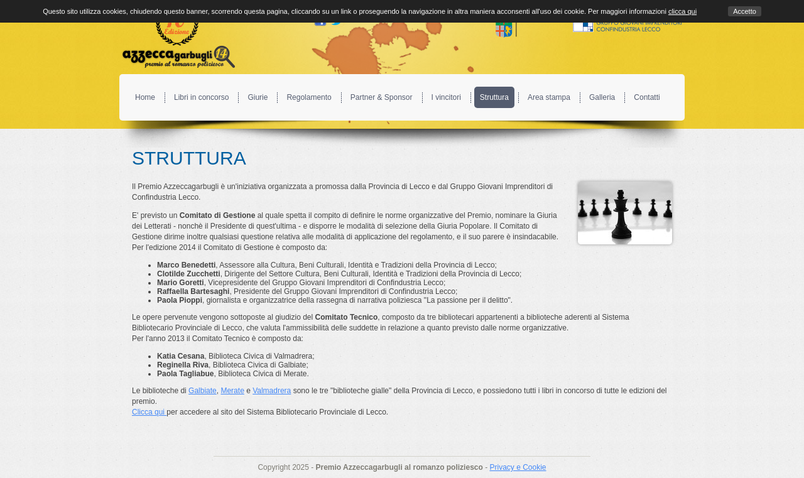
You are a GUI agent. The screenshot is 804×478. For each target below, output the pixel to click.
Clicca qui (149, 412)
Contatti (647, 97)
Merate (232, 390)
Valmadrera (272, 390)
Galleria (602, 97)
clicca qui (682, 11)
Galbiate (202, 390)
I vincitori (446, 97)
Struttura (494, 97)
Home (145, 97)
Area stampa (549, 97)
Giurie (257, 97)
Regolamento (308, 97)
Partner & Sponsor (381, 97)
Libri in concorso (201, 97)
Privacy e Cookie (517, 467)
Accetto (744, 11)
